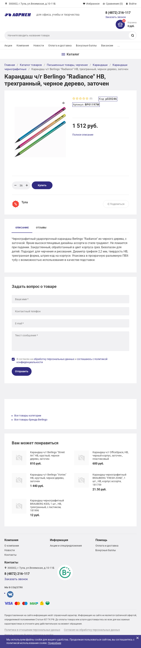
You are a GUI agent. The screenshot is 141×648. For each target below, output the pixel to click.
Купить (42, 185)
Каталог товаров (31, 65)
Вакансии (107, 45)
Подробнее (54, 643)
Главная (9, 65)
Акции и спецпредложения (66, 545)
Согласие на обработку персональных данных (92, 629)
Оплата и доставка (60, 45)
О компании (11, 545)
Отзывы (41, 227)
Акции (8, 45)
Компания (23, 45)
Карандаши (100, 65)
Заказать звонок (115, 17)
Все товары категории (27, 415)
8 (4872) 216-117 (118, 12)
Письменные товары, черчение (67, 65)
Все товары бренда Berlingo (30, 419)
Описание (22, 227)
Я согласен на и (62, 361)
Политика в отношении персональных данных (32, 629)
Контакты (10, 554)
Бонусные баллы (86, 45)
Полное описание (82, 134)
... (119, 45)
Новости (38, 45)
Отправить (21, 371)
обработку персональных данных (54, 359)
